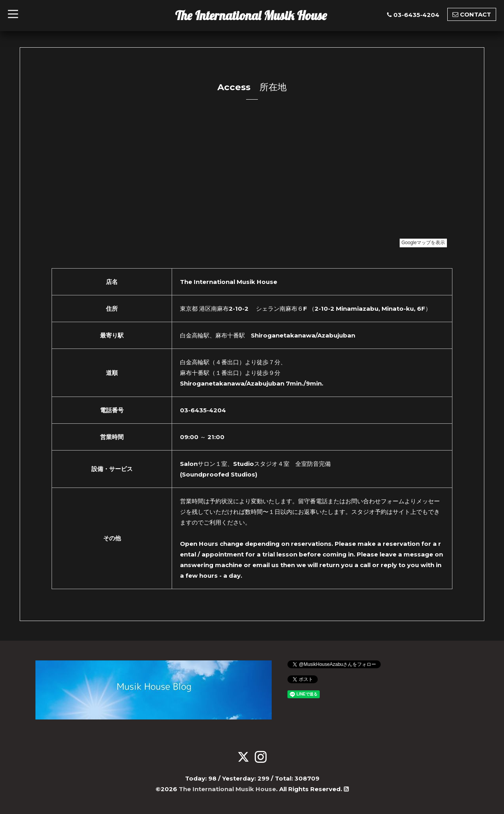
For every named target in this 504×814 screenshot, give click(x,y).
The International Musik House (251, 15)
